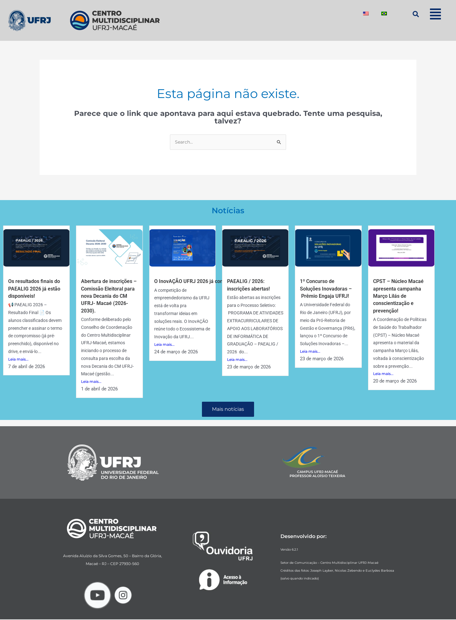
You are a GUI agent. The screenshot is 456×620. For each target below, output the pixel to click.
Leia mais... (18, 359)
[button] (435, 14)
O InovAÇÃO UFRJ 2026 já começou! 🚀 (204, 281)
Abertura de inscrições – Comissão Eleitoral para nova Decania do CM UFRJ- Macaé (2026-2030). (109, 296)
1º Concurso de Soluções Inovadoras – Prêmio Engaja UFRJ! (328, 289)
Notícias (228, 210)
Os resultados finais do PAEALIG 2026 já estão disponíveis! (33, 289)
